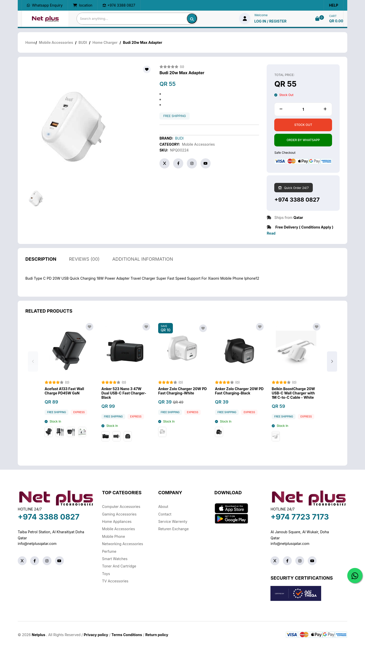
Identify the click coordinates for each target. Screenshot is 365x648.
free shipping (174, 116)
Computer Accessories (121, 506)
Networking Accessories (122, 544)
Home (30, 42)
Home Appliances (117, 521)
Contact (164, 514)
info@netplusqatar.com (37, 543)
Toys (106, 573)
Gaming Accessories (119, 514)
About (163, 506)
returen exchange (173, 529)
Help (333, 5)
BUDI (83, 42)
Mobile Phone (113, 536)
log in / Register (270, 21)
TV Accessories (115, 581)
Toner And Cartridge (119, 566)
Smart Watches (114, 559)
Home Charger (105, 42)
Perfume (109, 551)
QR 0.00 (336, 21)
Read (271, 233)
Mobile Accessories (56, 42)
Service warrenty (172, 521)
